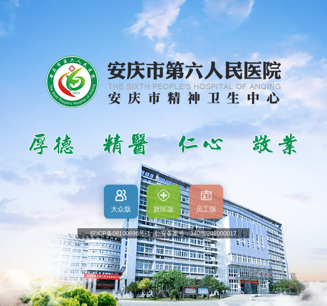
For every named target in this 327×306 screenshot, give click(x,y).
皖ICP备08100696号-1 (120, 233)
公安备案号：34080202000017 (196, 233)
